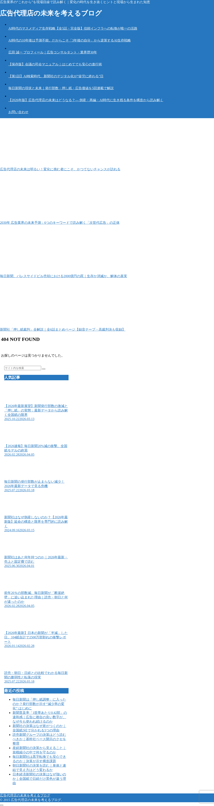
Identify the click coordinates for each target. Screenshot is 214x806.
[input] (22, 368)
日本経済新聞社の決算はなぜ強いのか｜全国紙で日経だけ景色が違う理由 (39, 778)
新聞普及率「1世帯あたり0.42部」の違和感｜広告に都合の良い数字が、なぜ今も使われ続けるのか (40, 717)
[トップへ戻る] (1, 805)
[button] (43, 369)
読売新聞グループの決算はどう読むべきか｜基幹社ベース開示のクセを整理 (39, 739)
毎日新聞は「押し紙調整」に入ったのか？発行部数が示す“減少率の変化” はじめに (39, 704)
